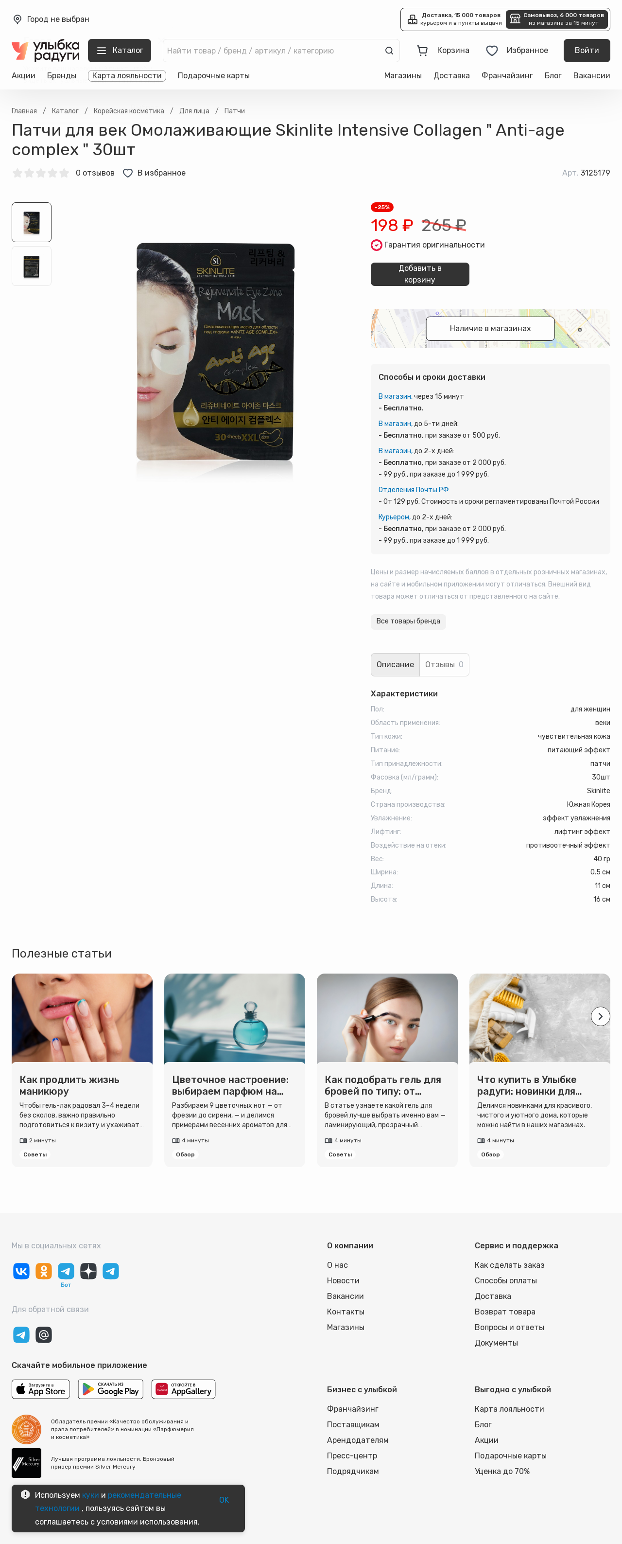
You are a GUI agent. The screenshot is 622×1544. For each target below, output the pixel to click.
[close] (161, 41)
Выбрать (147, 108)
